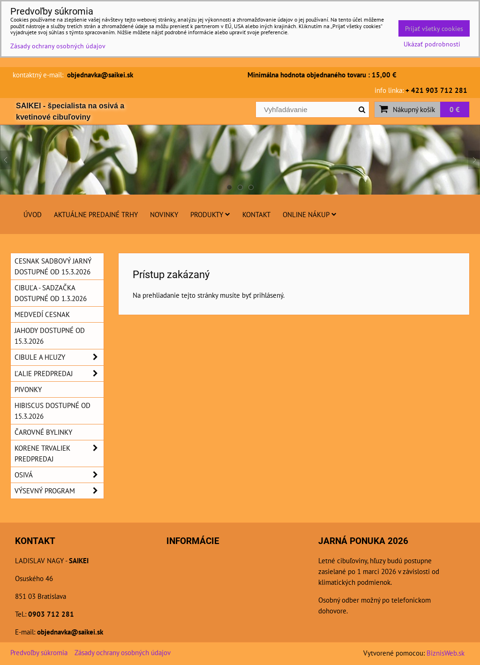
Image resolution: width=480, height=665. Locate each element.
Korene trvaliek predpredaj (59, 453)
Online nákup (310, 214)
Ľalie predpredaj (59, 373)
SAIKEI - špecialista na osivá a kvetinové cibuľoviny (70, 111)
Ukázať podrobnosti (432, 44)
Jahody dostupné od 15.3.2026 (50, 335)
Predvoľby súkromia (39, 652)
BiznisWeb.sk (446, 652)
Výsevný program (59, 491)
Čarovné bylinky (43, 432)
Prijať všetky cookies (434, 28)
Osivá (59, 475)
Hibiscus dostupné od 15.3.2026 (52, 411)
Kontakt (256, 214)
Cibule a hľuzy (59, 357)
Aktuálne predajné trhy (96, 214)
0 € (455, 109)
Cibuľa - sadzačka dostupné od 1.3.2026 (51, 293)
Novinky (164, 214)
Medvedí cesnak (42, 314)
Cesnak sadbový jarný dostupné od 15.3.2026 (53, 266)
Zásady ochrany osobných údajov (123, 652)
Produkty (210, 214)
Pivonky (28, 389)
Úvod (32, 214)
